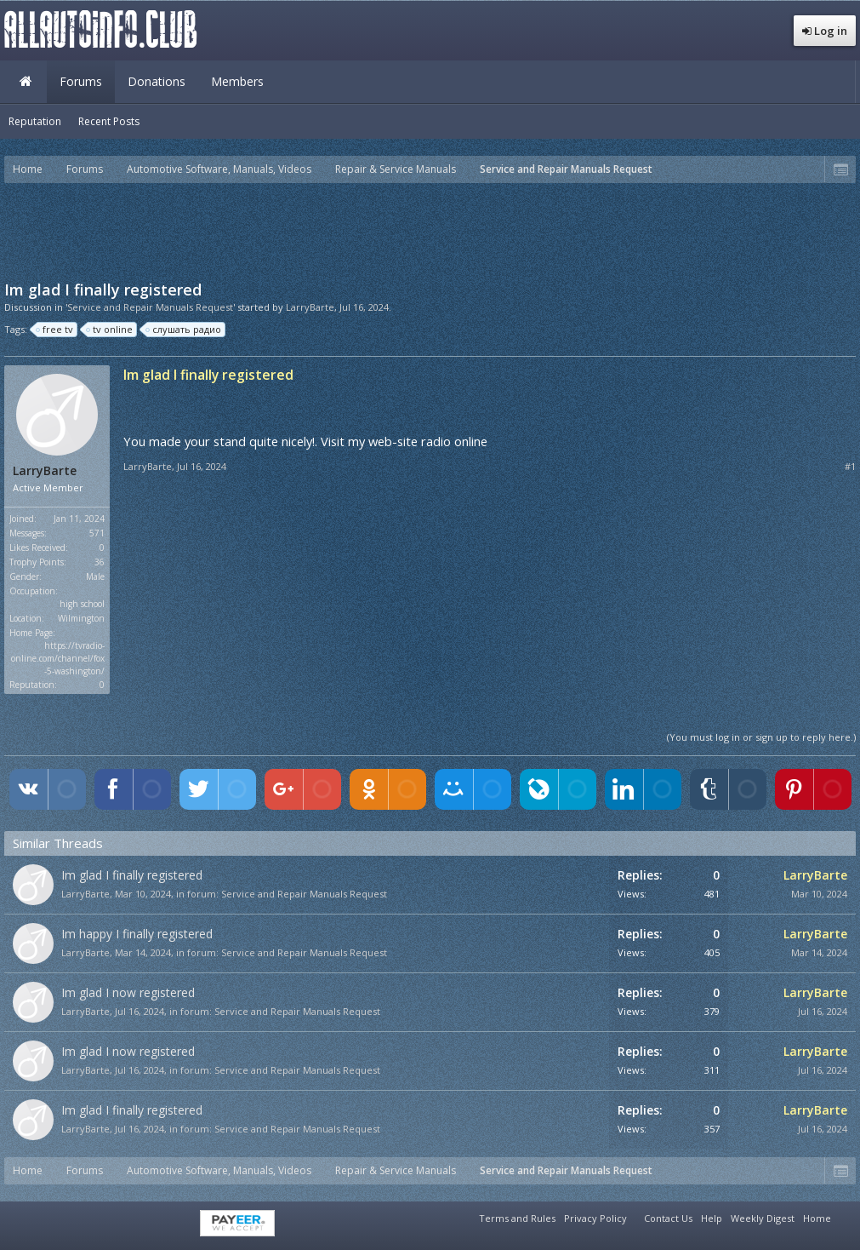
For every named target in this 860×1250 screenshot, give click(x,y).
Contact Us (668, 1218)
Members (237, 81)
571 (97, 533)
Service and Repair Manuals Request (304, 893)
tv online (110, 329)
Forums (81, 81)
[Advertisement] (430, 230)
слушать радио (184, 329)
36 (99, 562)
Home (25, 81)
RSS (845, 1216)
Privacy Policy (595, 1218)
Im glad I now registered (128, 992)
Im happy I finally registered (137, 934)
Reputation (35, 121)
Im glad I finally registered (131, 875)
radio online (454, 441)
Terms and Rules (517, 1218)
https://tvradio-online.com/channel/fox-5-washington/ (58, 658)
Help (711, 1218)
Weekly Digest (763, 1218)
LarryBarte (310, 307)
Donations (156, 81)
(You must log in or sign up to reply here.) (761, 737)
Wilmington (81, 618)
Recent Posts (109, 121)
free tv (55, 329)
